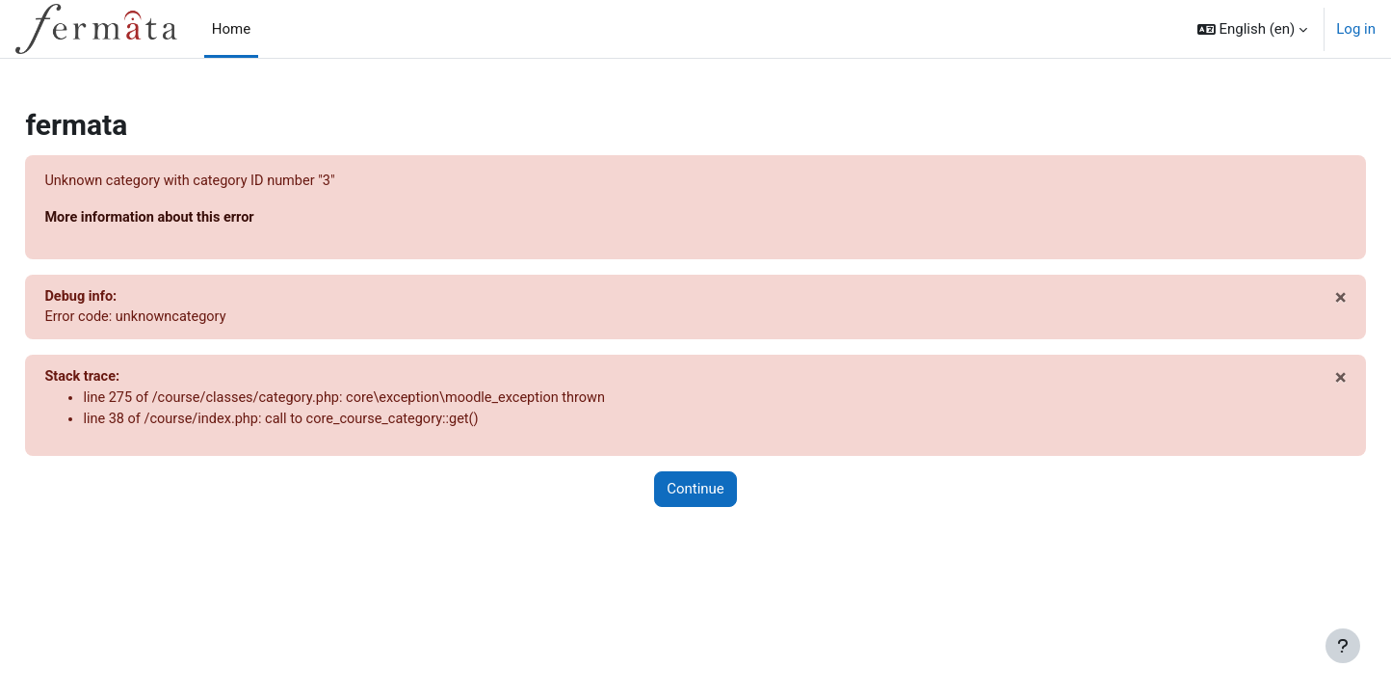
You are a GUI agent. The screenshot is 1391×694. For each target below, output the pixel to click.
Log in (1356, 29)
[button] (1253, 29)
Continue (695, 494)
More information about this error (196, 218)
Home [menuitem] (231, 29)
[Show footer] (1342, 645)
